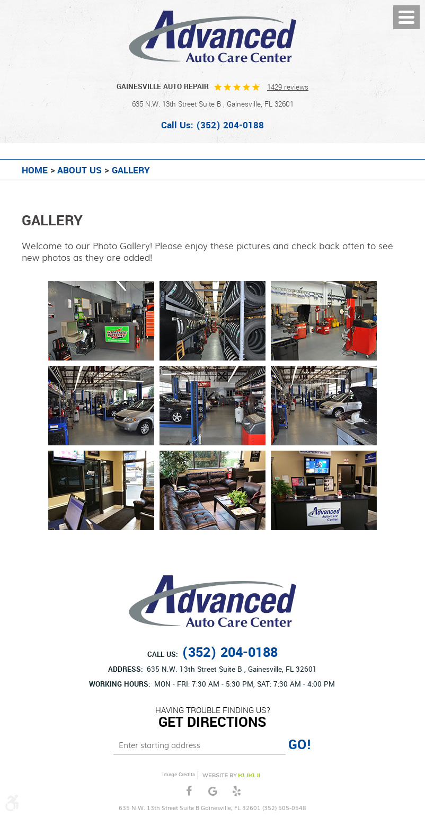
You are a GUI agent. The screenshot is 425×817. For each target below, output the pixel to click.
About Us (79, 170)
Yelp (236, 791)
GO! (300, 744)
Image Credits (178, 774)
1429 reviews (287, 87)
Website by (231, 775)
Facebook (189, 791)
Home (35, 170)
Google (212, 791)
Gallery (131, 170)
